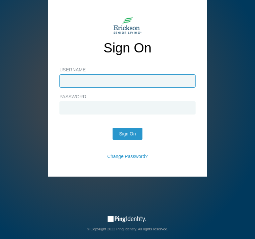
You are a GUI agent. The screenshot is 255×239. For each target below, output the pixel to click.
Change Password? (127, 156)
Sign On (127, 133)
